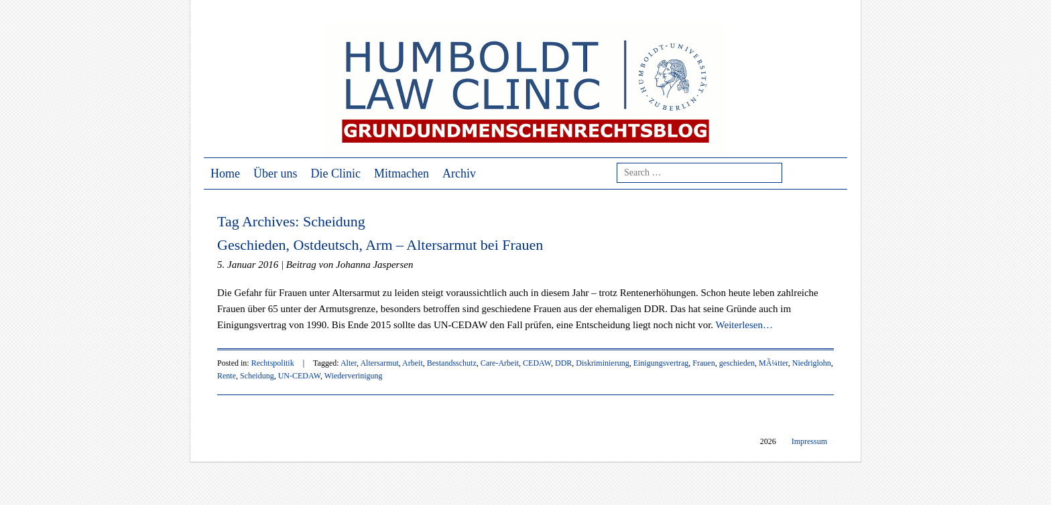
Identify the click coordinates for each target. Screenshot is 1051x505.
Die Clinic (336, 173)
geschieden (737, 363)
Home (225, 173)
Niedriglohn (811, 363)
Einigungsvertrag (661, 363)
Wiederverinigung (353, 375)
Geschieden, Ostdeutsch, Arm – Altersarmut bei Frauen (380, 244)
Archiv (459, 173)
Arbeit (412, 363)
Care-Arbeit (500, 363)
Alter (349, 363)
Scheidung (257, 375)
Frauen (703, 363)
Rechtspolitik (272, 363)
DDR (563, 363)
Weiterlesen (744, 324)
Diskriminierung (602, 363)
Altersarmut (379, 363)
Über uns (275, 173)
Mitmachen (401, 173)
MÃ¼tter (773, 363)
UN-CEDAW (299, 375)
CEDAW (537, 363)
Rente (226, 375)
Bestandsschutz (452, 363)
